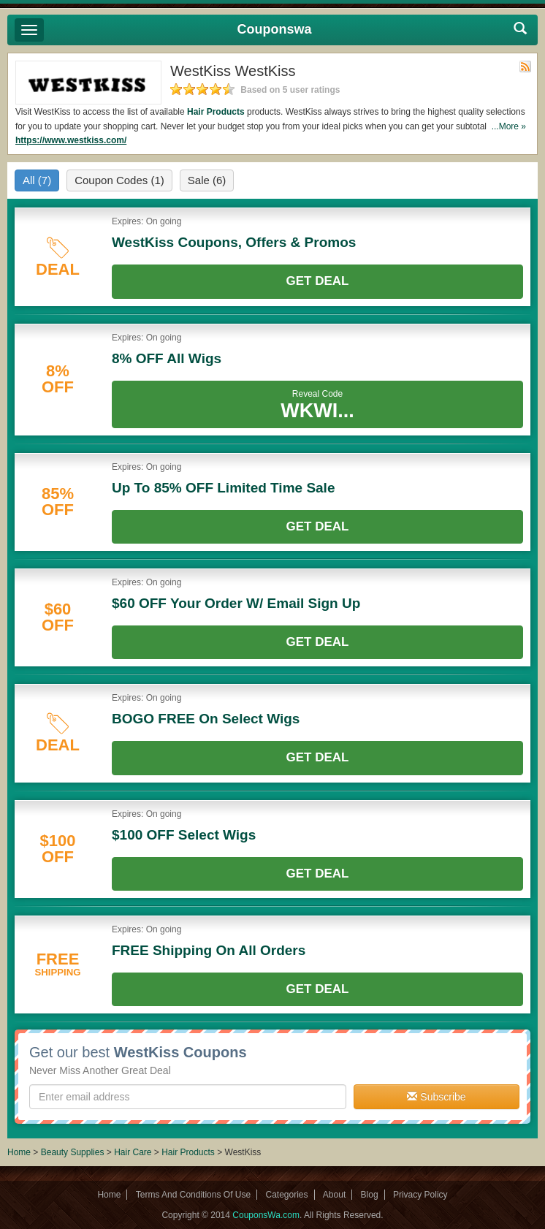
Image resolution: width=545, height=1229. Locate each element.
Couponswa (274, 29)
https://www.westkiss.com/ (70, 140)
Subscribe (436, 1097)
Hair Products (216, 112)
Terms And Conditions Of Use (193, 1195)
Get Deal (317, 281)
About (334, 1195)
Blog (369, 1195)
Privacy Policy (420, 1195)
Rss (525, 66)
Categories (286, 1195)
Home (19, 1152)
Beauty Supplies (72, 1152)
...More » (509, 126)
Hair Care (134, 1152)
